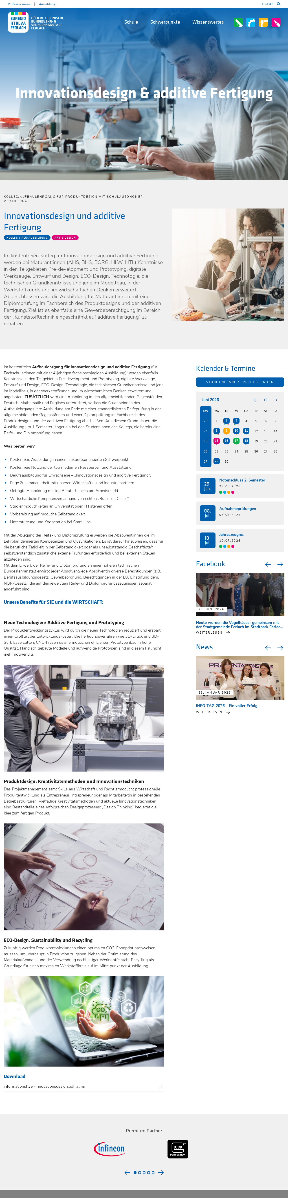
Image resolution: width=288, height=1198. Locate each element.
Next (280, 564)
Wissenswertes (208, 22)
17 (236, 441)
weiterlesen (209, 633)
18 (246, 441)
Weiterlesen (209, 712)
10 (236, 431)
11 (246, 431)
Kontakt (267, 4)
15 (216, 441)
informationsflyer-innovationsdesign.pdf (44, 1086)
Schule (131, 22)
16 (226, 441)
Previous (267, 564)
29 (216, 461)
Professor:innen (19, 4)
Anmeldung (47, 4)
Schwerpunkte (165, 22)
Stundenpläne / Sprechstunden (240, 382)
